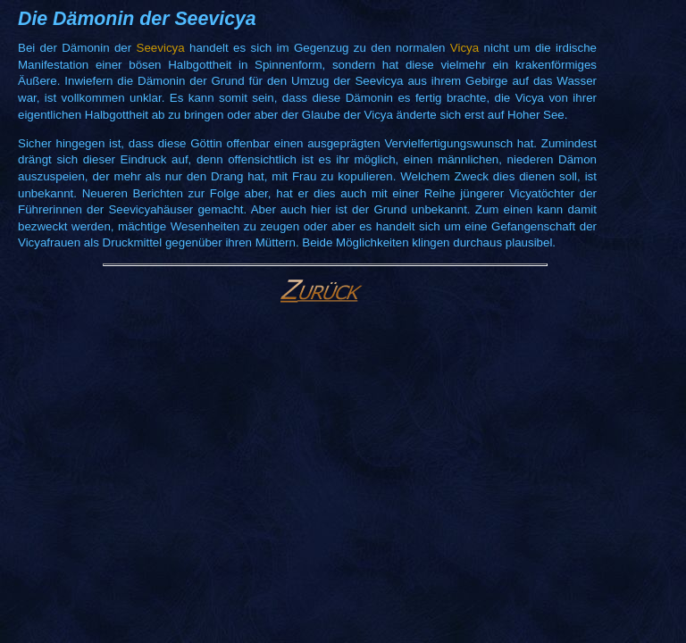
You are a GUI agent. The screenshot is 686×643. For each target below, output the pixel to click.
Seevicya (161, 47)
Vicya (464, 47)
